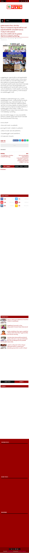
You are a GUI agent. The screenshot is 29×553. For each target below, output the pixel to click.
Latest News (19, 38)
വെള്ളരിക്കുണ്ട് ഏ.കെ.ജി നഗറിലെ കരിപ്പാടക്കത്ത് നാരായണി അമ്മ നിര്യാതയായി (17, 326)
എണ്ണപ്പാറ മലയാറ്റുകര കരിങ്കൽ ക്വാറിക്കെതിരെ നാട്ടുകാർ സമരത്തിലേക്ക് (17, 320)
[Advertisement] (14, 224)
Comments (21, 382)
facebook (26, 166)
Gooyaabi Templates (22, 551)
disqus (21, 166)
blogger (16, 166)
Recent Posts (7, 382)
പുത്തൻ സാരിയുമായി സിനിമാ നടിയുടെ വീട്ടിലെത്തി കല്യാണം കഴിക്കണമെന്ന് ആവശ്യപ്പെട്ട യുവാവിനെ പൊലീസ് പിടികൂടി (17, 346)
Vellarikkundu (4, 40)
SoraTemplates (10, 551)
